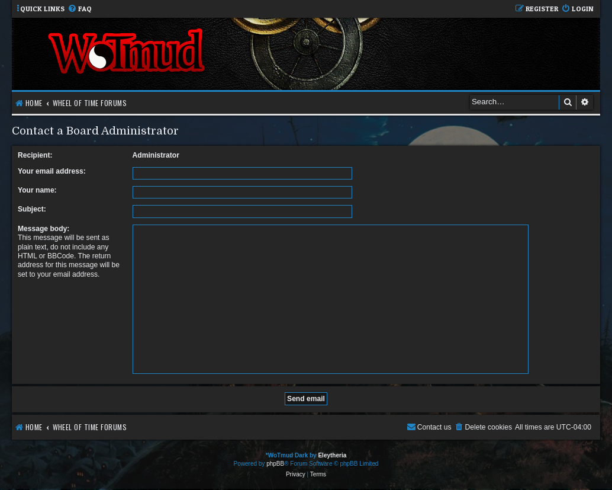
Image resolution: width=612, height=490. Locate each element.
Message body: (43, 229)
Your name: (37, 190)
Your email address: (52, 171)
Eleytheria (332, 455)
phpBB (275, 463)
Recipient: (35, 155)
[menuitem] (79, 9)
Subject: (32, 209)
